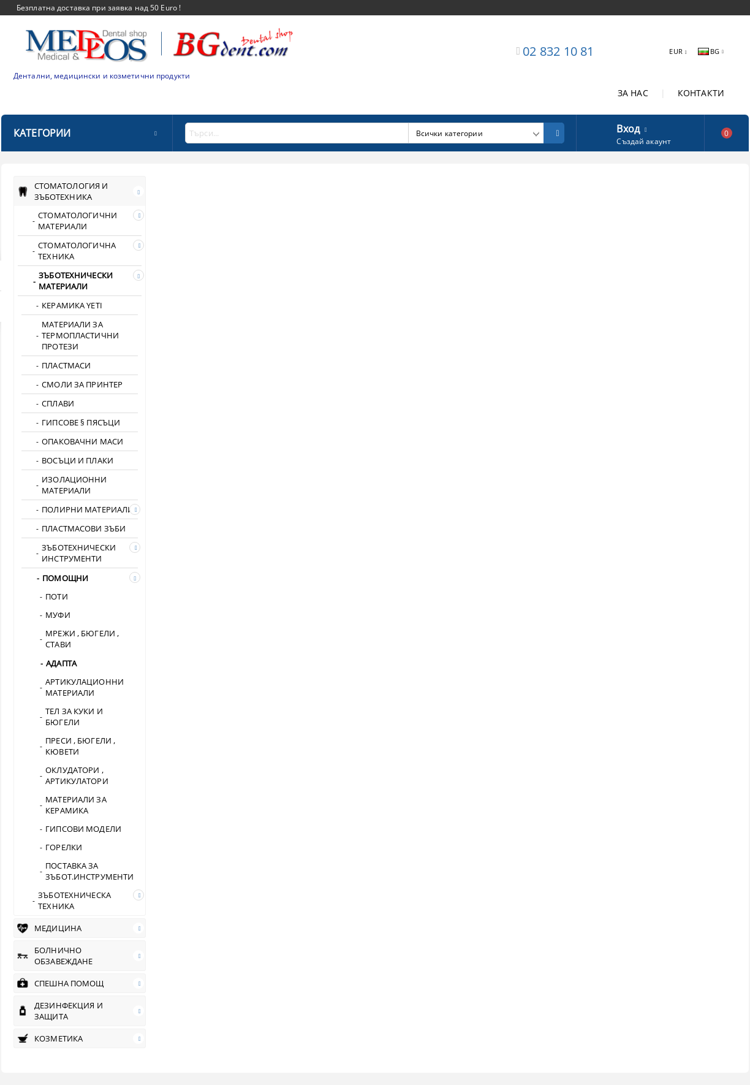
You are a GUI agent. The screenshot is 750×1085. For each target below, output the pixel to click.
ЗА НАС (633, 93)
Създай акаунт (643, 141)
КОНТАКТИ (701, 93)
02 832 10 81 (558, 51)
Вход (628, 127)
